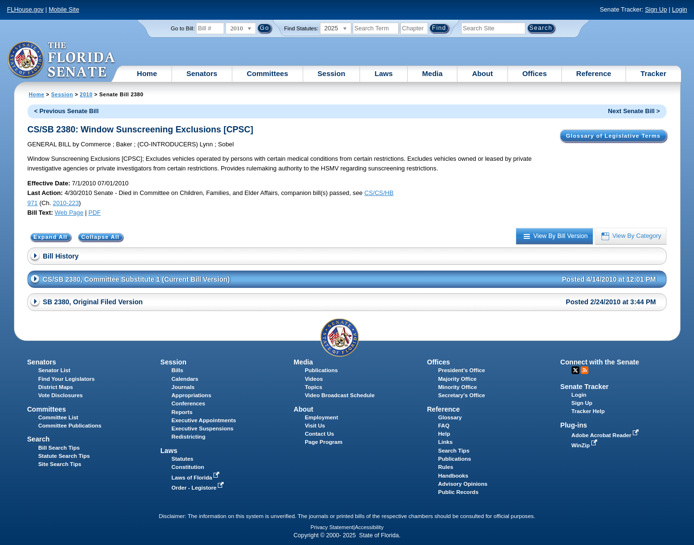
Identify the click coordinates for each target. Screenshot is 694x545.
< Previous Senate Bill (66, 111)
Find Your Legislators (66, 379)
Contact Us (319, 434)
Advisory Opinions (462, 484)
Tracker (653, 73)
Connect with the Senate (600, 362)
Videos (314, 379)
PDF (94, 212)
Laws (383, 73)
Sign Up (656, 9)
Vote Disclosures (60, 395)
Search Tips (453, 451)
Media (432, 73)
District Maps (55, 387)
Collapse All (100, 237)
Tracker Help (588, 411)
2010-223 (66, 203)
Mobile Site (64, 9)
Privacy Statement (331, 527)
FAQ (444, 425)
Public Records (458, 492)
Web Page (69, 212)
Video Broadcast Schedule (339, 395)
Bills (177, 370)
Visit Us (315, 425)
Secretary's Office (461, 395)
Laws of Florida (197, 477)
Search (38, 439)
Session (332, 73)
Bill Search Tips (59, 448)
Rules (445, 467)
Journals (183, 387)
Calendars (185, 379)
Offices (534, 73)
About (482, 73)
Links (445, 442)
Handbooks (453, 476)
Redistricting (188, 437)
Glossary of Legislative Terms (613, 136)
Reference (594, 73)
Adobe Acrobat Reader (606, 435)
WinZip (585, 445)
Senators (202, 73)
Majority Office (457, 379)
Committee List (58, 417)
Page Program (323, 442)
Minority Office (457, 387)
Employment (321, 417)
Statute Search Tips (64, 456)
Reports (182, 412)
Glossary (450, 417)
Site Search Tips (59, 464)
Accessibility (369, 527)
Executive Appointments (204, 420)
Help (444, 434)
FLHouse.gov (25, 9)
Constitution (188, 467)
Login (679, 9)
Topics (313, 387)
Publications (321, 370)
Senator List (54, 370)
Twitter (575, 370)
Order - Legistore (199, 488)
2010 (86, 94)
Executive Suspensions (203, 428)
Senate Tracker (585, 386)
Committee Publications (69, 425)
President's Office (461, 370)
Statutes (182, 459)
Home (147, 73)
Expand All (50, 237)
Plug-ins (574, 425)
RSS (584, 370)
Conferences (188, 403)
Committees (267, 73)
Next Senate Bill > (634, 111)
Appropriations (192, 395)
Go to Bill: (183, 28)
